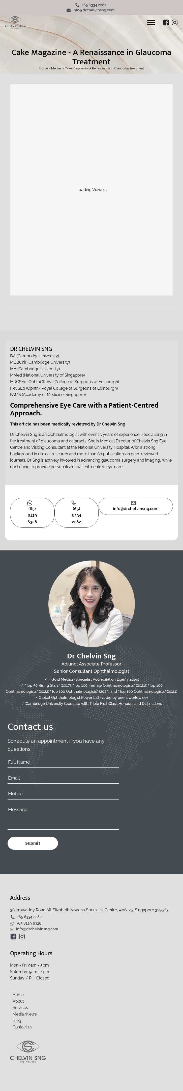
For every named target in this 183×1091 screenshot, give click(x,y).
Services (20, 1007)
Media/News (25, 1014)
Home (43, 68)
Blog (17, 1020)
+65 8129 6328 (29, 923)
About (18, 1001)
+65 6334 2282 (94, 5)
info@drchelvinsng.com (94, 10)
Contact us (22, 1027)
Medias (56, 68)
